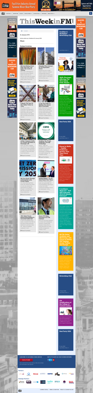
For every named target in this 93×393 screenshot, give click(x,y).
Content (9, 13)
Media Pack (51, 13)
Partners (44, 13)
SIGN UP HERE (26, 360)
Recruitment (28, 13)
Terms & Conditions (54, 389)
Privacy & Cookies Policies (66, 389)
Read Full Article (25, 82)
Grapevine (15, 13)
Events (21, 13)
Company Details (44, 389)
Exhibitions (37, 13)
